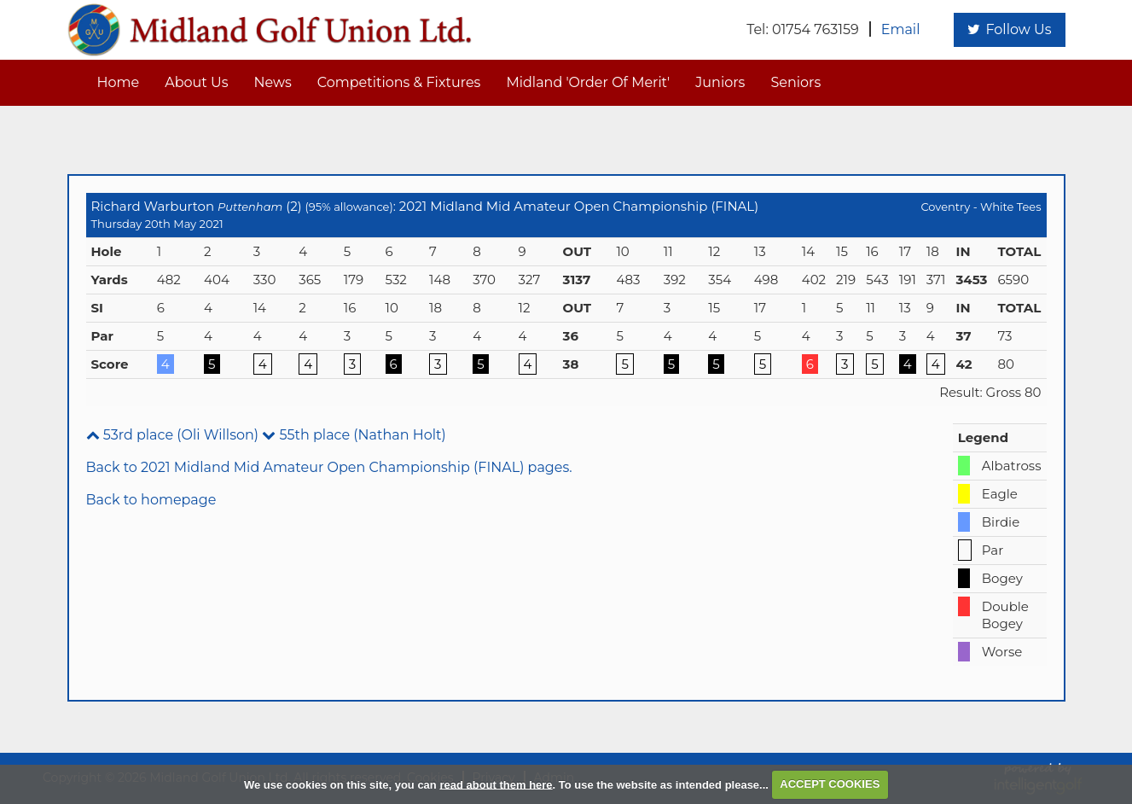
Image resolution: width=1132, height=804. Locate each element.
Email (900, 29)
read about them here (495, 784)
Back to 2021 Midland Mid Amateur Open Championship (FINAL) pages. (329, 467)
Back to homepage (151, 500)
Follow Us (1009, 29)
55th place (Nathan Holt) (353, 435)
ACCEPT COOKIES (829, 784)
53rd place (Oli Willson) (172, 435)
